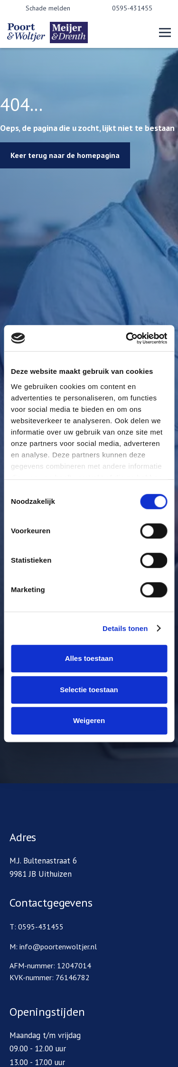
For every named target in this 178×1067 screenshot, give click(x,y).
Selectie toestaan (89, 690)
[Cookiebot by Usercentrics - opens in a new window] (126, 338)
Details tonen (125, 628)
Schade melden (48, 8)
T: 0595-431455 (36, 926)
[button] (165, 32)
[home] (64, 32)
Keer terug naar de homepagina (65, 155)
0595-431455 (132, 8)
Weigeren (89, 720)
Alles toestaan (89, 658)
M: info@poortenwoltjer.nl (53, 946)
